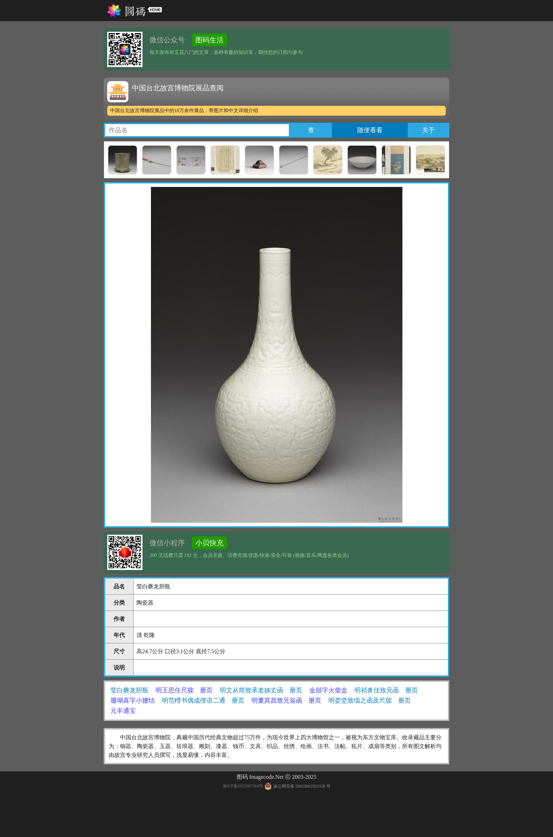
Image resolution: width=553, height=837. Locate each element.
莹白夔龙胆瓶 (129, 690)
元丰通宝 (123, 710)
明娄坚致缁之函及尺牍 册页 (369, 700)
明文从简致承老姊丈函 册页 (261, 690)
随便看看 (370, 130)
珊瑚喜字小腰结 (132, 700)
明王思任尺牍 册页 (184, 690)
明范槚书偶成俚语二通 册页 (203, 700)
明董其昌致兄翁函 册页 (286, 700)
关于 (428, 130)
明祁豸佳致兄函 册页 (386, 690)
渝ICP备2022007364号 (243, 786)
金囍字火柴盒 (328, 690)
